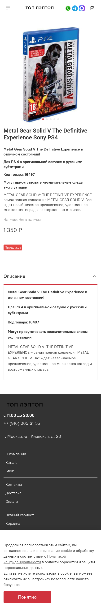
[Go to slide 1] (43, 119)
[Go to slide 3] (51, 119)
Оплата (11, 501)
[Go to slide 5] (58, 119)
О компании (15, 454)
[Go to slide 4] (54, 119)
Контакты (13, 484)
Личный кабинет (19, 514)
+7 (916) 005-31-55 (22, 423)
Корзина (12, 523)
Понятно (27, 597)
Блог (9, 471)
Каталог (12, 462)
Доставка (13, 493)
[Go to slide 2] (47, 119)
